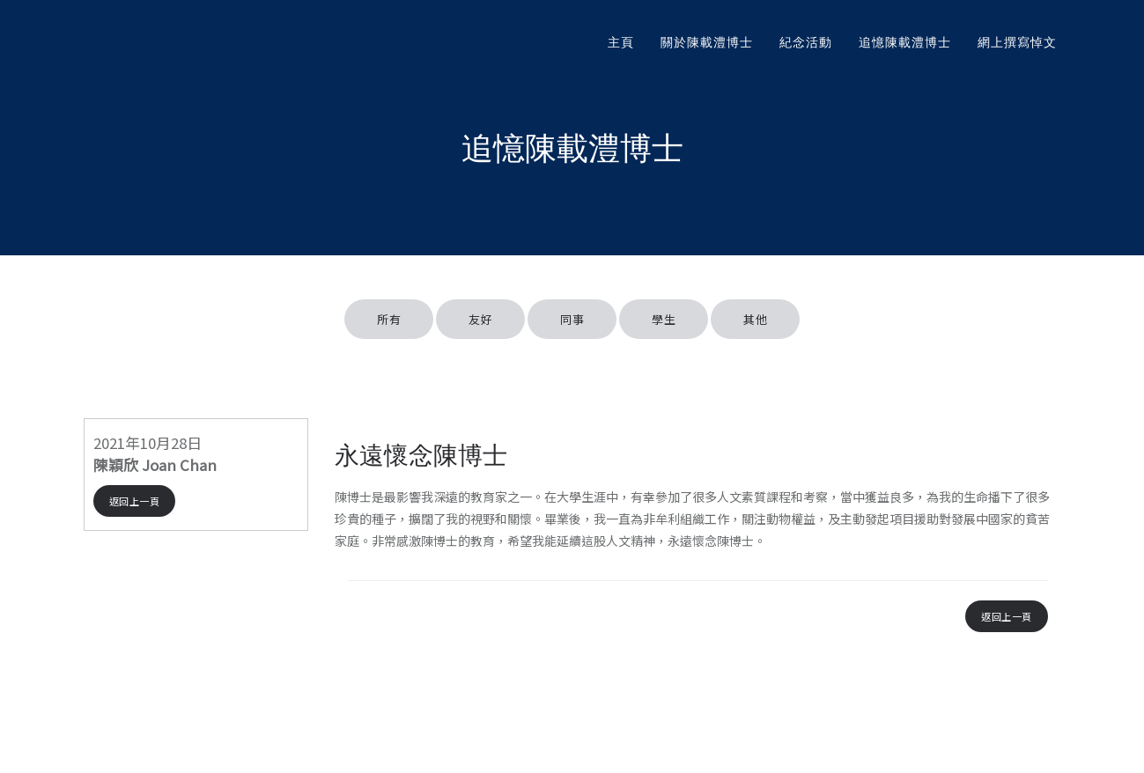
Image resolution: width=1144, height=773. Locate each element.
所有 (389, 319)
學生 (663, 319)
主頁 (621, 42)
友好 (480, 319)
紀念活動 (805, 42)
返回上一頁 (134, 501)
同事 (572, 319)
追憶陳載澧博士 (905, 42)
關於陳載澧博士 (707, 42)
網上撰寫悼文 (1017, 42)
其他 (755, 319)
